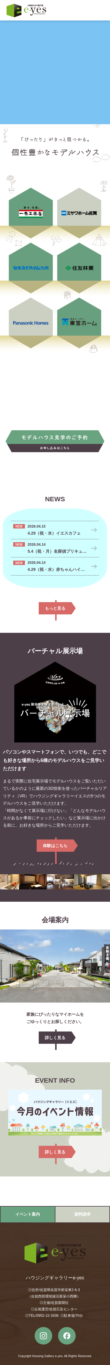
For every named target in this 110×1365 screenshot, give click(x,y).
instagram (43, 1336)
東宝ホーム (79, 322)
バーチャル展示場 (55, 702)
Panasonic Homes (31, 322)
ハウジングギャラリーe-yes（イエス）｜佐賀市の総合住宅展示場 (26, 10)
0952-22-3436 (47, 1316)
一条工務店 (31, 212)
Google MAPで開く (55, 1191)
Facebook (67, 1336)
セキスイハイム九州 (31, 267)
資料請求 (82, 1214)
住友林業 (79, 267)
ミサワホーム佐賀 (79, 212)
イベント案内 (27, 1214)
